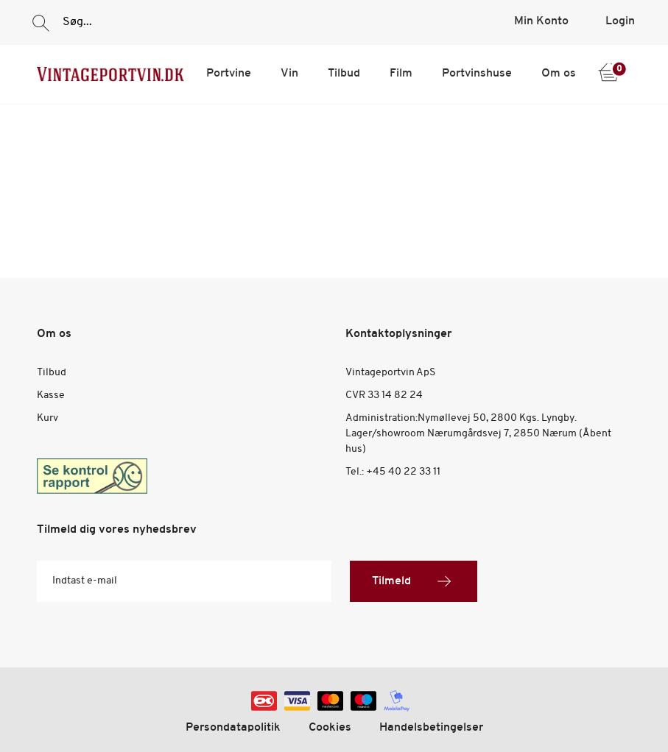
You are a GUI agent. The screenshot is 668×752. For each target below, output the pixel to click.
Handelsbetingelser (431, 728)
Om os (558, 73)
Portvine (228, 73)
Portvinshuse (477, 73)
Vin (289, 73)
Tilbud (344, 73)
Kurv (47, 418)
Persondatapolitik (233, 728)
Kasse (51, 395)
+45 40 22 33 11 (403, 472)
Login (620, 21)
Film (401, 73)
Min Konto (541, 21)
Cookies (330, 728)
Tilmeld (413, 581)
